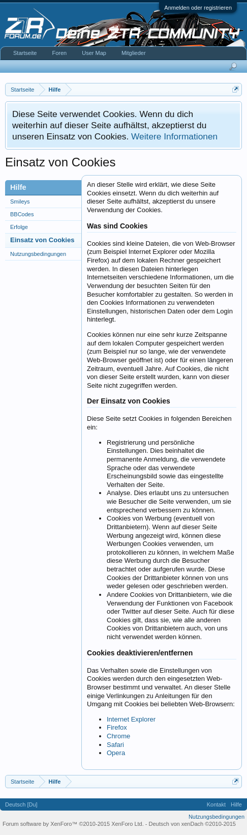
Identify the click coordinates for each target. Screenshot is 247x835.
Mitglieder (133, 53)
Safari (115, 744)
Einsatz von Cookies (42, 240)
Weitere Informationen (174, 136)
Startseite (25, 53)
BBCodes (22, 214)
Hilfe (236, 804)
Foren (59, 53)
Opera (116, 753)
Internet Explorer (131, 719)
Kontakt (216, 804)
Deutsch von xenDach (192, 824)
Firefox (117, 727)
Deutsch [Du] (21, 804)
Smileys (20, 201)
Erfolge (19, 227)
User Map (94, 53)
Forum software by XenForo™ (73, 824)
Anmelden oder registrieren (198, 8)
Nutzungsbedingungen (38, 254)
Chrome (118, 736)
